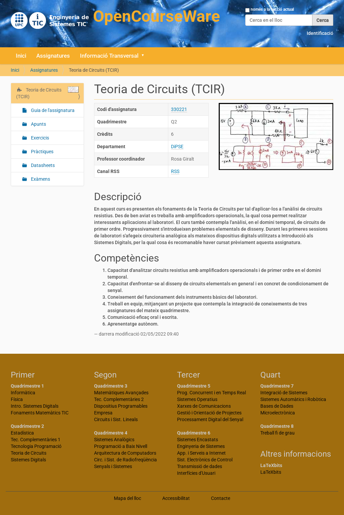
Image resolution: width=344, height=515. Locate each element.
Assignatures (53, 55)
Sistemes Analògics (114, 439)
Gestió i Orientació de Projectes (209, 412)
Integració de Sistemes (283, 392)
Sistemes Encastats (197, 439)
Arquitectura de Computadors (125, 453)
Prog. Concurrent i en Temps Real (211, 392)
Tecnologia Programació (36, 446)
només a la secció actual (272, 9)
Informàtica (23, 392)
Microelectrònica (277, 412)
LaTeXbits (270, 472)
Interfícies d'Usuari (196, 473)
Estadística (22, 433)
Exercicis (39, 137)
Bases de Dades (276, 406)
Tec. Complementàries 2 (119, 399)
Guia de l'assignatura (52, 110)
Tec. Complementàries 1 (35, 439)
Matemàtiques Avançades (121, 392)
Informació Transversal (109, 55)
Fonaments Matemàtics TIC (40, 412)
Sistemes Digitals (28, 459)
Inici (21, 55)
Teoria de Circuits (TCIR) (47, 93)
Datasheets (42, 165)
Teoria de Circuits (28, 453)
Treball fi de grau (277, 433)
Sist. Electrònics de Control (204, 459)
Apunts (38, 124)
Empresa (103, 412)
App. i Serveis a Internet (201, 453)
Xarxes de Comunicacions (204, 406)
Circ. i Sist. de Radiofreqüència (125, 459)
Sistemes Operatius (197, 399)
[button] (145, 55)
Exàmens (40, 179)
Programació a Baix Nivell (120, 446)
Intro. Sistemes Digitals (34, 406)
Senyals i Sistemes (113, 466)
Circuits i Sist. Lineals (116, 419)
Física (17, 399)
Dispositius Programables (120, 406)
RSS (175, 171)
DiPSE (177, 146)
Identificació (320, 33)
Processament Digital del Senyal (210, 419)
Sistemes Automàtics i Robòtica (293, 399)
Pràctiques (41, 151)
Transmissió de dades (199, 466)
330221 (179, 109)
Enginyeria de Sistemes (201, 446)
